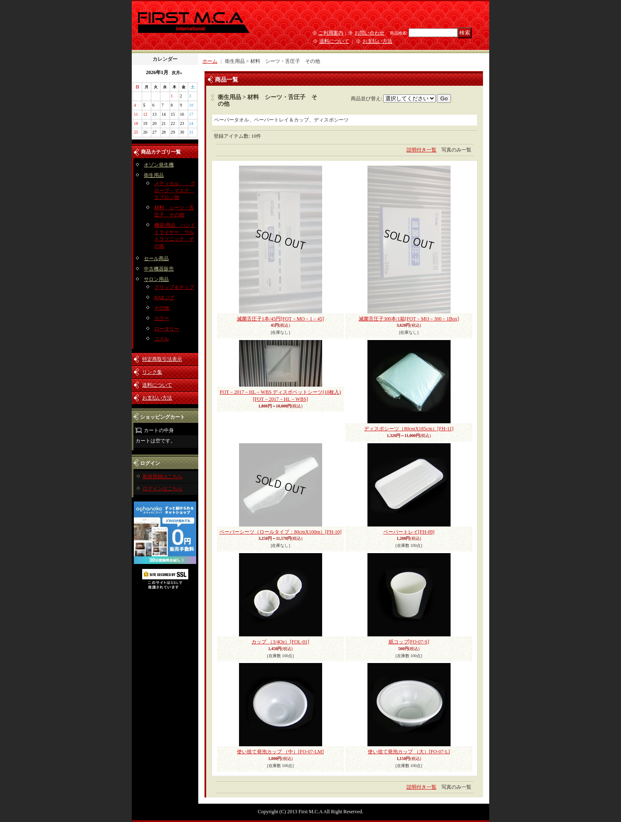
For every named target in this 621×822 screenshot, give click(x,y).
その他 (161, 308)
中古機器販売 (159, 269)
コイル (161, 339)
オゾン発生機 (159, 165)
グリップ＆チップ (174, 287)
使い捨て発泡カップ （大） (409, 752)
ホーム (209, 61)
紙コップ (409, 642)
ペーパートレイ (408, 532)
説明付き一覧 (421, 150)
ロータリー (166, 329)
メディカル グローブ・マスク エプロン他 (174, 191)
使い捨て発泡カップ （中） (280, 752)
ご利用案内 (330, 33)
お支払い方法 (377, 41)
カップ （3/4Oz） (280, 642)
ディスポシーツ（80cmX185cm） (408, 429)
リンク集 (152, 372)
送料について (334, 41)
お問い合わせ (369, 33)
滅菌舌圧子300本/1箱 (409, 319)
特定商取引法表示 (162, 359)
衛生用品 (154, 175)
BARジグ (164, 297)
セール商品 (156, 258)
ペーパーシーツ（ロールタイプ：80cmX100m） (280, 532)
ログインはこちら (162, 489)
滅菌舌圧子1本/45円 (280, 319)
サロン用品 (156, 279)
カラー (161, 318)
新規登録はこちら (162, 476)
